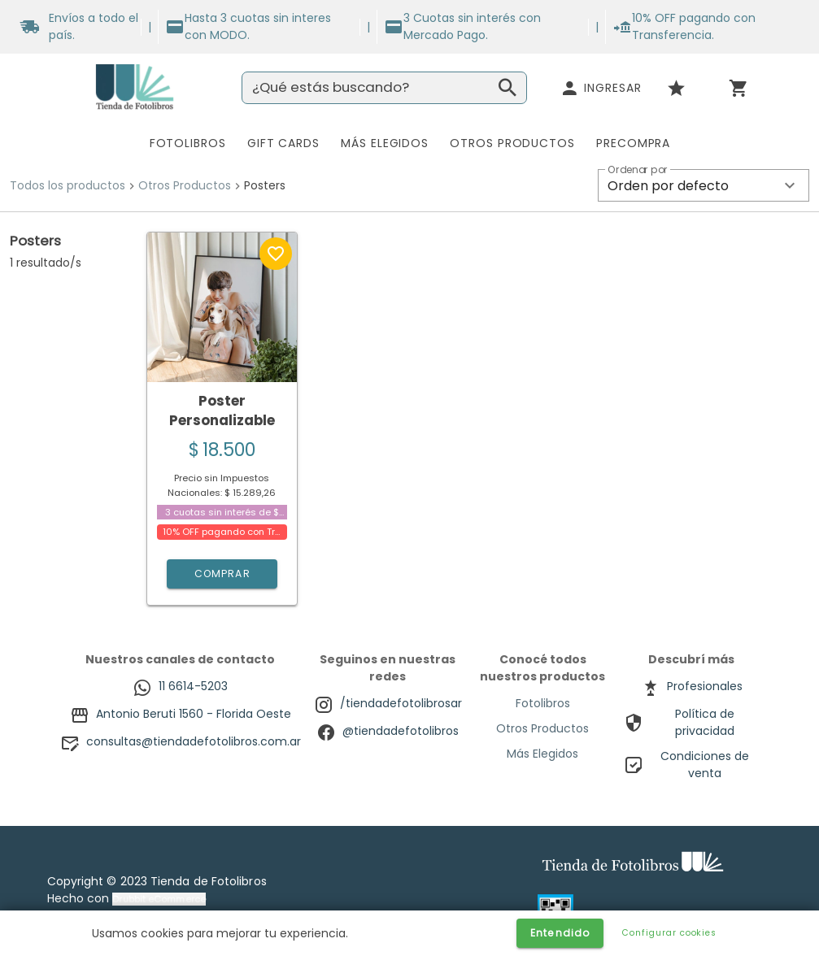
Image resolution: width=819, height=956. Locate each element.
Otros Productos (184, 185)
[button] (703, 185)
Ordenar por (638, 170)
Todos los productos (67, 185)
